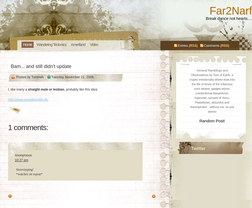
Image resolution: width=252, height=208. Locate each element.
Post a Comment (20, 188)
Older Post (21, 196)
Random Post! (212, 121)
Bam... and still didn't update (41, 66)
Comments (211, 46)
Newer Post (142, 196)
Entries (183, 46)
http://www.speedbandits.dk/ (28, 100)
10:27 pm (21, 160)
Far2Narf (231, 11)
